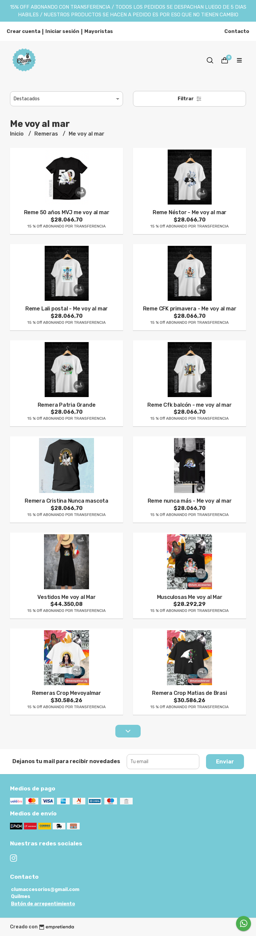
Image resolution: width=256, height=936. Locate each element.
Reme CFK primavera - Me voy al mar (189, 308)
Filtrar (190, 99)
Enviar (225, 761)
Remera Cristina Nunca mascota (66, 501)
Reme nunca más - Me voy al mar (190, 501)
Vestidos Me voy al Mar (66, 597)
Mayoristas (98, 31)
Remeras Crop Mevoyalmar (66, 693)
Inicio (17, 134)
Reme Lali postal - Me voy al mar (66, 308)
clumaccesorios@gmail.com (45, 889)
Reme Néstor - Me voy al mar (189, 212)
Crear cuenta (23, 31)
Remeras (46, 134)
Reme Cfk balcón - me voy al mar (189, 405)
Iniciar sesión (62, 31)
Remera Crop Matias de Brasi (189, 693)
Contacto (236, 31)
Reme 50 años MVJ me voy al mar (66, 212)
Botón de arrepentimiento (43, 904)
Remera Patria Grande (67, 405)
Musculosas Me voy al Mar (189, 597)
